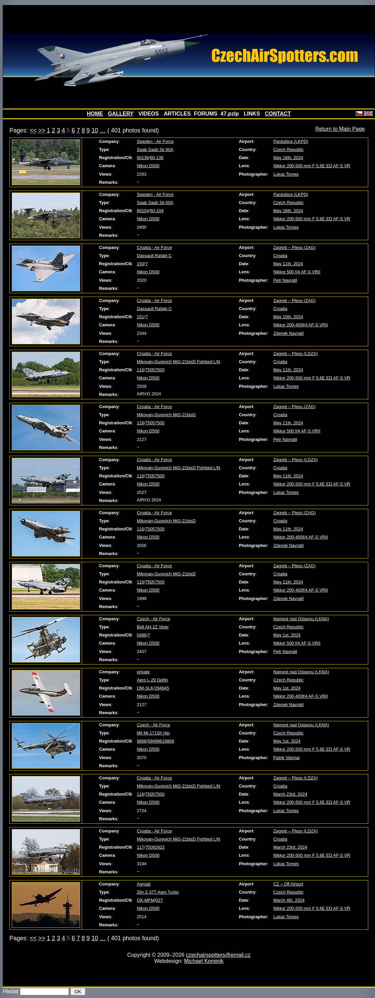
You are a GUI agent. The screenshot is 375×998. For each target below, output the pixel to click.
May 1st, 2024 (286, 635)
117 (140, 847)
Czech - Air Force (153, 618)
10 (95, 130)
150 (140, 263)
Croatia (280, 255)
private (143, 671)
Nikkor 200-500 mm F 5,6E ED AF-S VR (311, 165)
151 (140, 316)
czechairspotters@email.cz (218, 955)
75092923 (155, 847)
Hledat (10, 991)
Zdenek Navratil (288, 333)
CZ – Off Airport (288, 884)
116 (140, 369)
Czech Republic (288, 149)
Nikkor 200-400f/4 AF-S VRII (300, 324)
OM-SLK (145, 688)
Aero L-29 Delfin (152, 679)
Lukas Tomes (286, 174)
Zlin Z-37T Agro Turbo (158, 892)
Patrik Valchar (286, 757)
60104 (143, 210)
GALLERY (120, 114)
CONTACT (278, 114)
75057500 (155, 369)
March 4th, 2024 (288, 900)
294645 (162, 688)
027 (158, 900)
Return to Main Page (340, 129)
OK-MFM (145, 900)
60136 (143, 157)
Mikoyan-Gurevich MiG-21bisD (166, 414)
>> (41, 130)
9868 (141, 741)
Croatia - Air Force (154, 247)
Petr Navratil (285, 280)
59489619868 (161, 741)
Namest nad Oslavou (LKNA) (301, 618)
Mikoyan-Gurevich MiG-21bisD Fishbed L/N (178, 361)
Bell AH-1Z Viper (153, 626)
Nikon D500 (148, 165)
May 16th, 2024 (288, 157)
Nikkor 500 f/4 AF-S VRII (296, 271)
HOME (95, 114)
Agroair (144, 884)
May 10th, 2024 (288, 316)
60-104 (157, 210)
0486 (141, 635)
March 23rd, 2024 (290, 794)
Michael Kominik (203, 961)
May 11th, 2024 (288, 263)
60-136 (157, 157)
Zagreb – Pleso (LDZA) (295, 353)
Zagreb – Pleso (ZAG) (294, 247)
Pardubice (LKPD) (290, 141)
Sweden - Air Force (155, 141)
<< (33, 130)
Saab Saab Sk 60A (155, 149)
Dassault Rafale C (154, 255)
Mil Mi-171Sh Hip (153, 732)
